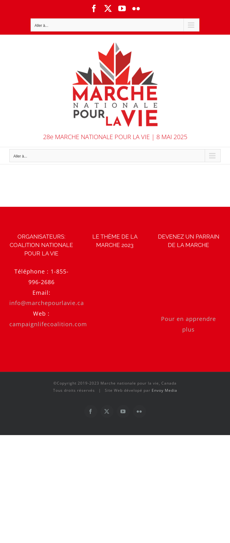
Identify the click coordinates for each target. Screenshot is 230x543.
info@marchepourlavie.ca (46, 303)
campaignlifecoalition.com (48, 324)
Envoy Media (164, 390)
